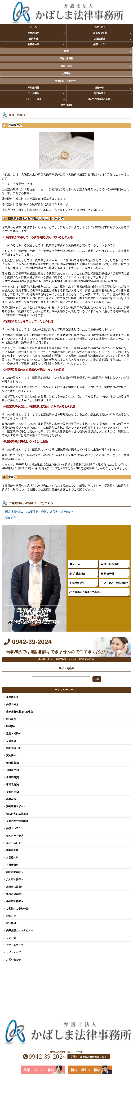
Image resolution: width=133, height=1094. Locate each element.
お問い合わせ (13, 972)
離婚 (66, 51)
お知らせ (11, 928)
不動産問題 (33, 87)
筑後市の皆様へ (14, 907)
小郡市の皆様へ (14, 914)
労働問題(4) (12, 790)
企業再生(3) (12, 804)
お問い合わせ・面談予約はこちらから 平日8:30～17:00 (66, 670)
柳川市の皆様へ (14, 885)
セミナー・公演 (14, 848)
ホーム (33, 27)
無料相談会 (66, 104)
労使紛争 (10, 517)
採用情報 (11, 936)
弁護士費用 (99, 38)
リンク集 (11, 950)
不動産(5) (11, 812)
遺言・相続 (66, 66)
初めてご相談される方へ (99, 99)
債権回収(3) (12, 775)
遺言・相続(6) (13, 746)
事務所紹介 (33, 32)
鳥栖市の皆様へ (14, 899)
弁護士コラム (100, 44)
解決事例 (33, 38)
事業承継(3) (12, 797)
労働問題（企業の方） (66, 81)
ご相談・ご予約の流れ (18, 921)
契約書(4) (11, 768)
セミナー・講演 (33, 99)
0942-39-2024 (49, 646)
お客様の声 (33, 44)
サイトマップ (13, 965)
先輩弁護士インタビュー (19, 943)
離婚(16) (10, 739)
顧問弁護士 (99, 93)
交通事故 (66, 73)
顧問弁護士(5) (13, 761)
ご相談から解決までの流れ (85, 592)
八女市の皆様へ (14, 892)
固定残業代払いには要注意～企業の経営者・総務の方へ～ (41, 511)
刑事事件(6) (12, 783)
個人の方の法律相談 (17, 826)
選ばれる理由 (100, 32)
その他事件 (33, 93)
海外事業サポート (16, 819)
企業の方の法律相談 (17, 834)
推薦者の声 (12, 863)
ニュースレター (14, 856)
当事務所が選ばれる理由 (19, 724)
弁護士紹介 (99, 27)
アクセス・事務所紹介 (114, 582)
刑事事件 (99, 87)
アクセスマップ (14, 958)
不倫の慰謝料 (66, 58)
